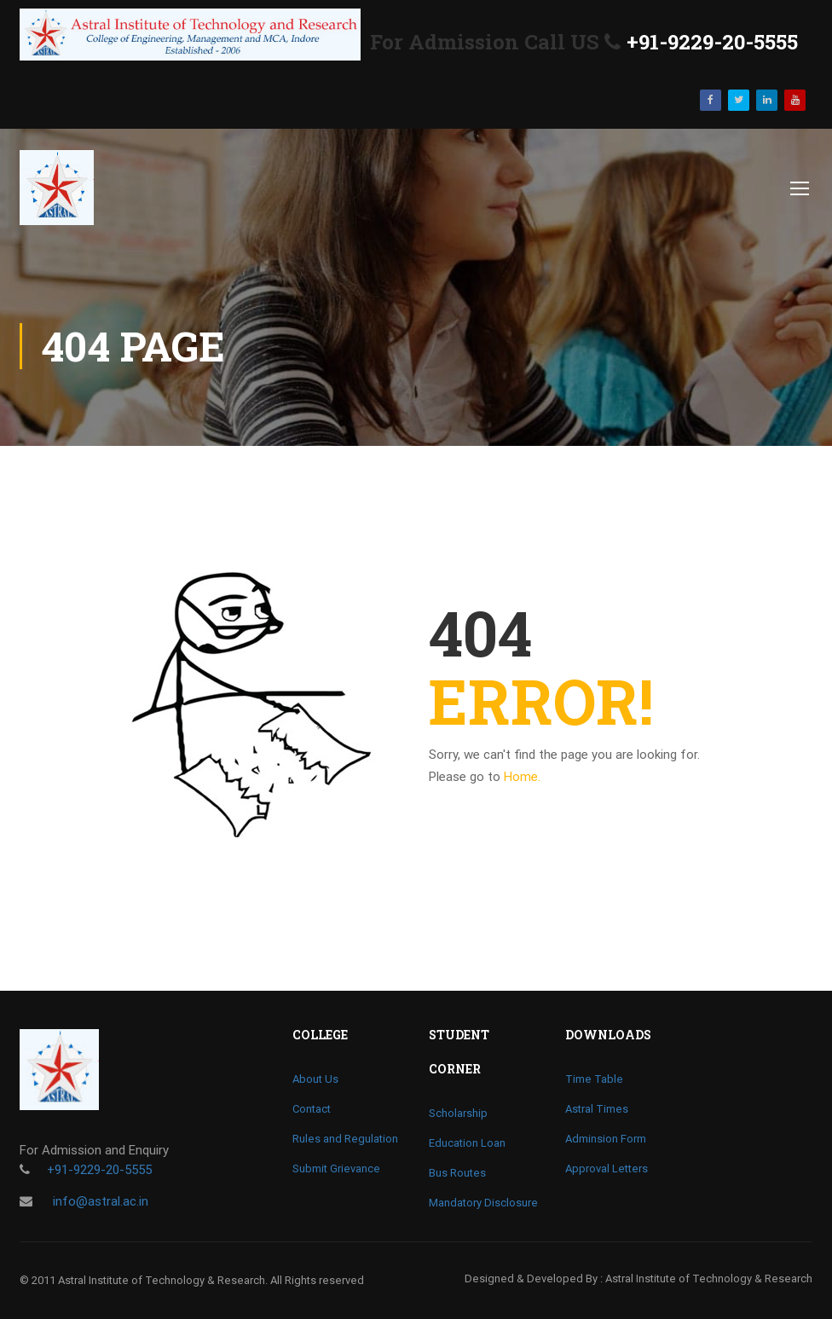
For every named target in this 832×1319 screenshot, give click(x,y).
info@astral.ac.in (98, 1201)
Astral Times (596, 1108)
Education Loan (467, 1143)
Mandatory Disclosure (483, 1202)
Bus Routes (457, 1172)
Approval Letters (606, 1168)
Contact (311, 1108)
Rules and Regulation (345, 1138)
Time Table (594, 1079)
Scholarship (458, 1113)
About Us (315, 1079)
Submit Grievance (336, 1168)
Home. (522, 776)
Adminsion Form (605, 1138)
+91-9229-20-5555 (712, 41)
